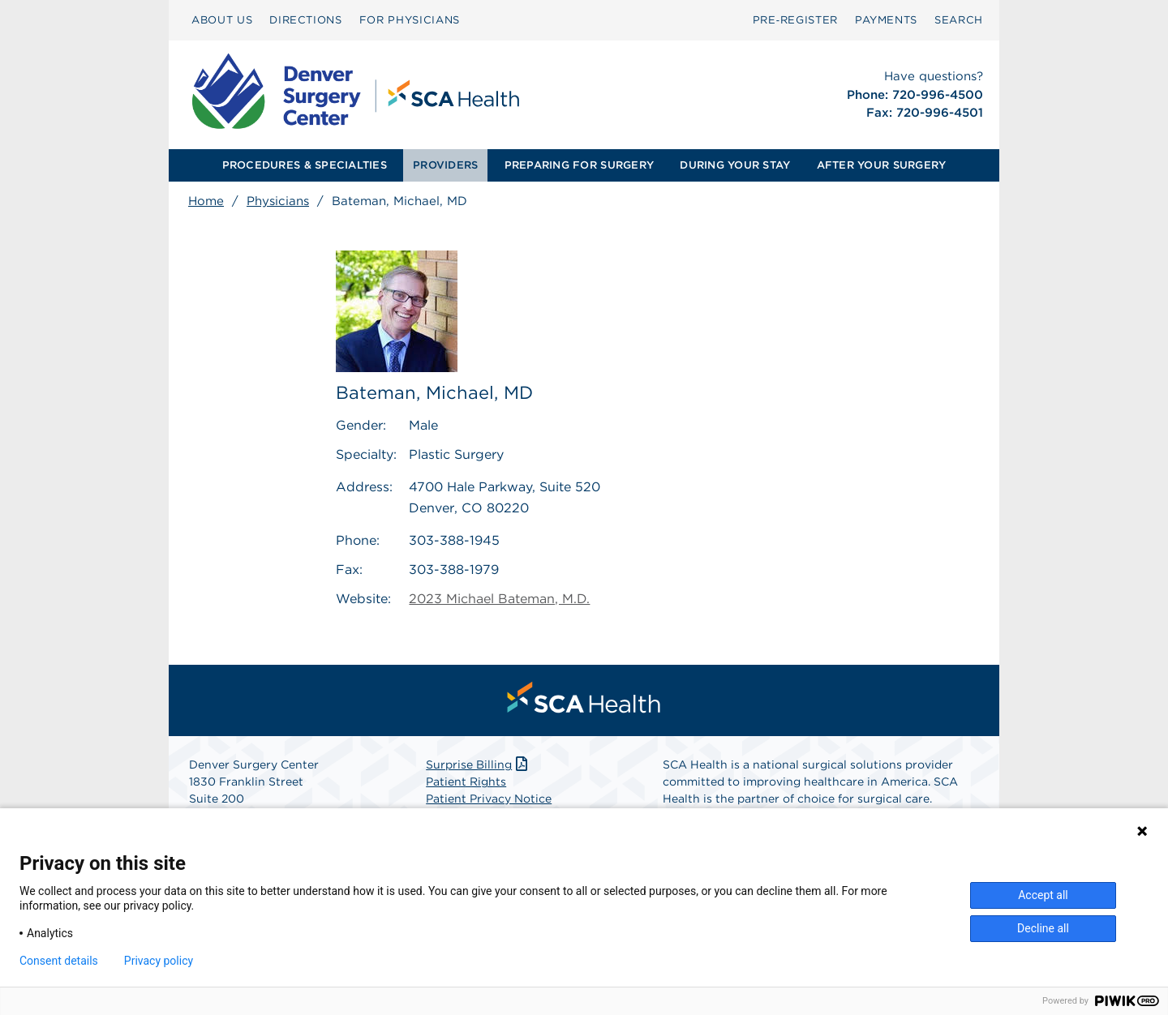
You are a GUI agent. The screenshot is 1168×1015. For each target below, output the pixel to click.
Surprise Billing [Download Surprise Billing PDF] (478, 764)
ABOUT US (221, 20)
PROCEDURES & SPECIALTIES (304, 165)
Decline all (1043, 928)
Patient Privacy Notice (489, 798)
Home (206, 201)
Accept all (1043, 895)
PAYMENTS (886, 20)
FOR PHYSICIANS (409, 20)
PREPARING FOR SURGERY (579, 165)
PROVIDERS (445, 165)
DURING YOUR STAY (735, 165)
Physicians (278, 201)
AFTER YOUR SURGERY (882, 165)
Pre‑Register (795, 20)
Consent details (58, 960)
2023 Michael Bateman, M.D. (499, 598)
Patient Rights (466, 781)
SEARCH (958, 20)
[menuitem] (222, 20)
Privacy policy (158, 960)
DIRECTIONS (305, 20)
